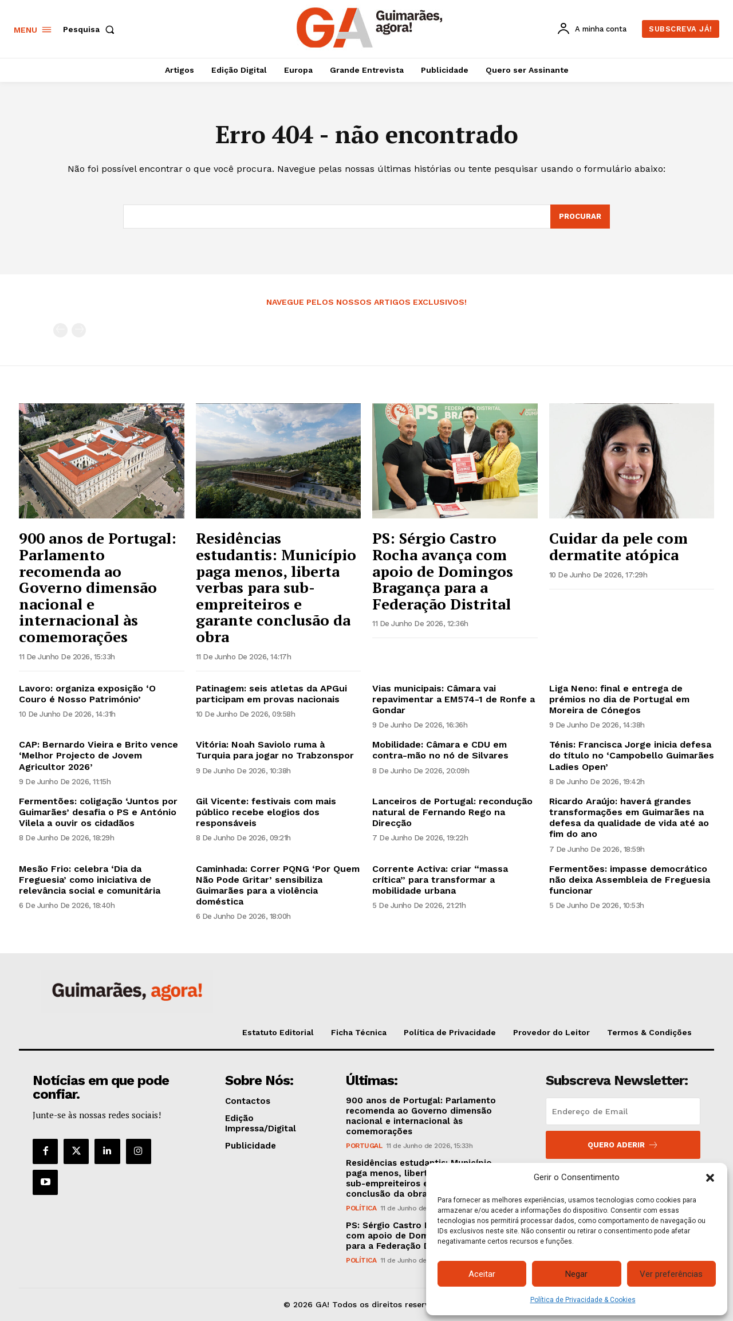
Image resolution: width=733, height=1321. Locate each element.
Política (361, 1208)
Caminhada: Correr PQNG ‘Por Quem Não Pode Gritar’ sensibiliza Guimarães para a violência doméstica (278, 885)
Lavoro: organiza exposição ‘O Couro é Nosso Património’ (87, 694)
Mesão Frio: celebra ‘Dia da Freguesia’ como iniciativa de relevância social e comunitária (89, 879)
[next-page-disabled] (79, 330)
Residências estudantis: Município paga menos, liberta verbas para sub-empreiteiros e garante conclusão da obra (276, 587)
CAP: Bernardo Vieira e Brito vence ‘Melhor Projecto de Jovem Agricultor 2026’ (98, 755)
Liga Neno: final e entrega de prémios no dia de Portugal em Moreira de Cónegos (619, 699)
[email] (623, 1111)
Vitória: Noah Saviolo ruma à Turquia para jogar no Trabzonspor (275, 750)
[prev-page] (60, 330)
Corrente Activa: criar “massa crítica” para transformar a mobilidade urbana (440, 879)
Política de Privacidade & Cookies (583, 1300)
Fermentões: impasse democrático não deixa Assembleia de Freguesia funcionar (629, 879)
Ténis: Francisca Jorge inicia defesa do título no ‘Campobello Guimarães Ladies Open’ (631, 755)
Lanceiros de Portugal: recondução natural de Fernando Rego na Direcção (452, 812)
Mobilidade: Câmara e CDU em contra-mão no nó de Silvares (440, 750)
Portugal (364, 1146)
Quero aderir (623, 1144)
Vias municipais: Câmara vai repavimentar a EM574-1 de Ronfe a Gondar (453, 699)
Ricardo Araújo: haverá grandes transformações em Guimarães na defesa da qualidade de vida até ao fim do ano (629, 818)
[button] (710, 1178)
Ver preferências (671, 1274)
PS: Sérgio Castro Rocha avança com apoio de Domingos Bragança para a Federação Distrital (442, 570)
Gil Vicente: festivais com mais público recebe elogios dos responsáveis (266, 812)
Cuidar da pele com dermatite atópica (618, 546)
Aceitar (481, 1274)
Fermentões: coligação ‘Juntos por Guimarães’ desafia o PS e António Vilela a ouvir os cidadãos (98, 812)
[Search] (580, 217)
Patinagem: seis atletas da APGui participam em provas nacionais (271, 694)
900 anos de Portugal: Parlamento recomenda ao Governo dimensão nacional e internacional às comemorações (97, 587)
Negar (576, 1274)
